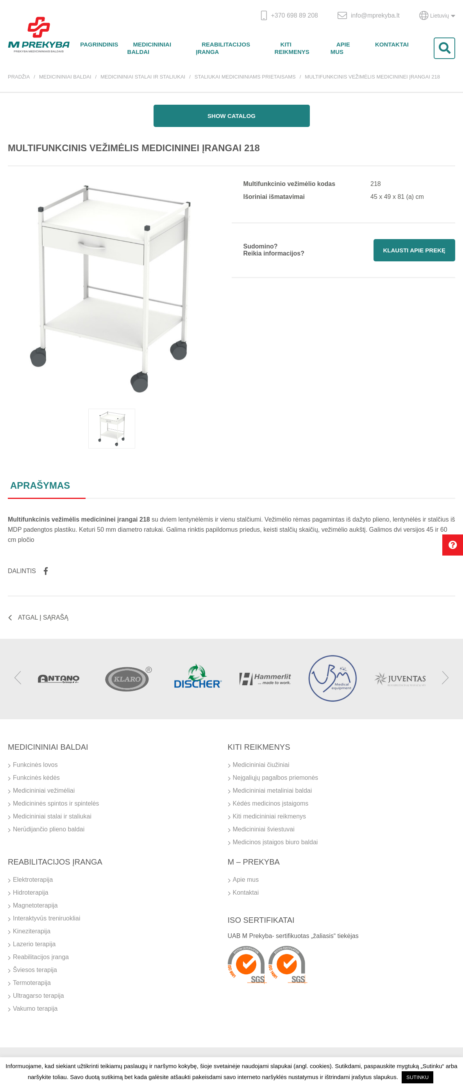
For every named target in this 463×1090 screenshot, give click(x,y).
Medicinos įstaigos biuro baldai (275, 842)
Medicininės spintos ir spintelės (56, 803)
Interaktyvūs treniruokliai (46, 918)
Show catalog (231, 116)
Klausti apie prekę (414, 250)
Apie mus (340, 48)
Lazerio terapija (34, 944)
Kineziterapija (31, 931)
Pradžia (19, 77)
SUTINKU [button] (417, 1077)
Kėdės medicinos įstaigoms (271, 803)
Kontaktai (392, 44)
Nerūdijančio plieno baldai (48, 829)
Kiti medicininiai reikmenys (269, 816)
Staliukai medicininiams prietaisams (245, 77)
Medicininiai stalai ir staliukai (142, 77)
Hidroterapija (30, 892)
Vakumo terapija (35, 1008)
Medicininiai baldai (149, 48)
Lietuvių (437, 15)
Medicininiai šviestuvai (264, 829)
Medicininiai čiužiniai (261, 764)
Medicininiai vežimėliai (44, 790)
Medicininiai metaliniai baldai (272, 790)
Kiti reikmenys (292, 48)
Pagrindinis (99, 44)
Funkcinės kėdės (36, 777)
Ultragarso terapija (38, 995)
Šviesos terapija (35, 970)
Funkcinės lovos (35, 764)
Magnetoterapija (35, 905)
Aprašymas (40, 485)
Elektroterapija (33, 879)
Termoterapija (32, 982)
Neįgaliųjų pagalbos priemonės (275, 777)
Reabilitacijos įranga (223, 48)
